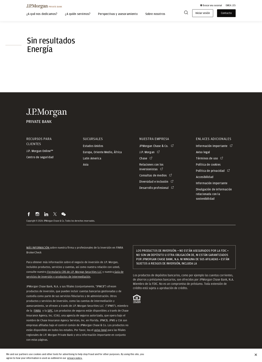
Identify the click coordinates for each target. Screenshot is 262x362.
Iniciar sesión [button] (203, 13)
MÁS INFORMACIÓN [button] (38, 247)
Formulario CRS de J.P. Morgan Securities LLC (74, 272)
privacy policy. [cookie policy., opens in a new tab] (74, 360)
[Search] (186, 13)
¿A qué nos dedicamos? (41, 14)
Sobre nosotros (155, 14)
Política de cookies (208, 164)
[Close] (256, 356)
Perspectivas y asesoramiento (117, 14)
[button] (211, 5)
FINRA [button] (37, 310)
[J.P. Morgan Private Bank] (44, 6)
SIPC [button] (50, 310)
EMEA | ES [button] (231, 5)
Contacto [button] (226, 13)
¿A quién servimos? (77, 14)
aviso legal (100, 330)
